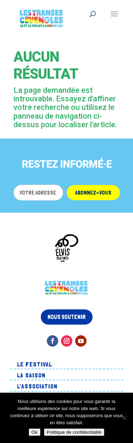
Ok (35, 432)
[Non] (124, 417)
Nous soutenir (67, 316)
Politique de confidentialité (74, 432)
